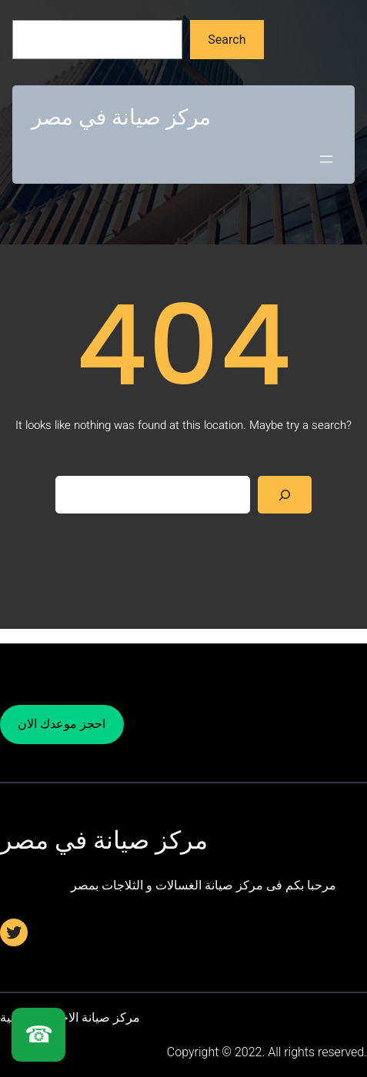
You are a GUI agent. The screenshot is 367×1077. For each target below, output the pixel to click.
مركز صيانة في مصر (121, 117)
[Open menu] (326, 159)
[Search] (285, 495)
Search (226, 39)
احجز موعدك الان (61, 723)
